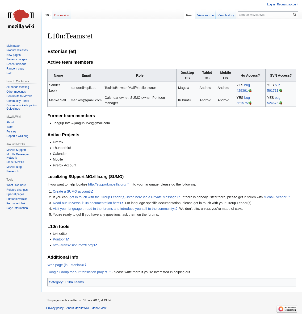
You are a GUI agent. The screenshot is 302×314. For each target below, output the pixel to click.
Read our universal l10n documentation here (86, 203)
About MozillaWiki (77, 308)
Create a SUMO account (71, 191)
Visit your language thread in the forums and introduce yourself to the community (113, 209)
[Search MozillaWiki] (268, 14)
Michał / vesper (275, 197)
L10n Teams (74, 282)
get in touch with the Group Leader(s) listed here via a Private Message (122, 197)
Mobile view (99, 308)
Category (56, 282)
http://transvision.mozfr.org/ (73, 245)
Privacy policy (54, 308)
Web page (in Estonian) (65, 265)
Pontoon (59, 239)
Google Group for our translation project (77, 272)
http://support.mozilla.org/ (107, 184)
